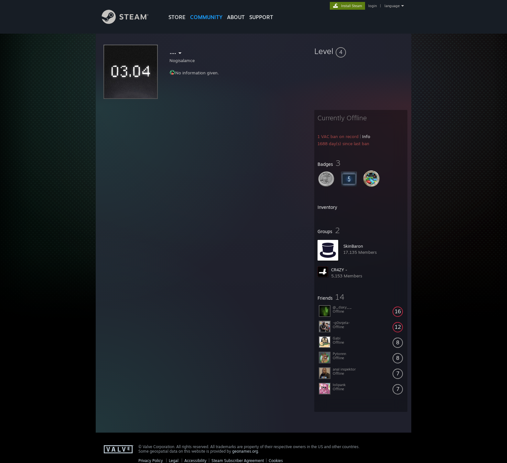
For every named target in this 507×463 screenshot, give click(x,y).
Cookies (276, 460)
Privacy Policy (150, 460)
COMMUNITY (206, 17)
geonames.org (245, 451)
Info (366, 136)
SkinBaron (353, 246)
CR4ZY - (339, 269)
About (236, 17)
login (372, 6)
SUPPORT (261, 17)
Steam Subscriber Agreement (237, 460)
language (392, 6)
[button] (360, 51)
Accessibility (195, 460)
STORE (177, 17)
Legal (173, 460)
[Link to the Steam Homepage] (130, 22)
